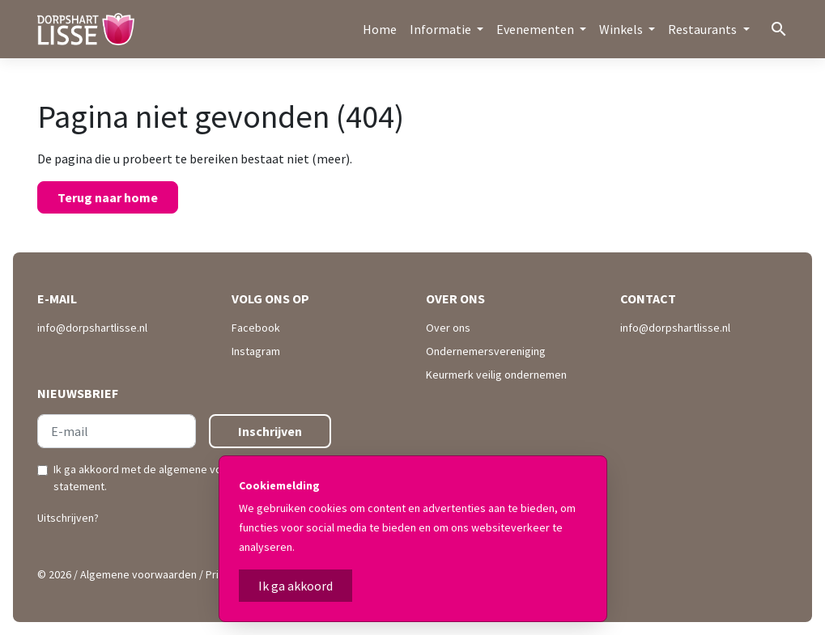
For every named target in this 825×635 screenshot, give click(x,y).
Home (380, 29)
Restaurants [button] (703, 29)
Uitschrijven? (68, 517)
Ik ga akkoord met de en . (190, 477)
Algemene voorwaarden (138, 574)
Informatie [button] (442, 29)
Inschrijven (270, 431)
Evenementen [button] (536, 29)
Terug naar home (107, 197)
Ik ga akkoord (295, 586)
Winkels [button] (622, 29)
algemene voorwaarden (216, 469)
